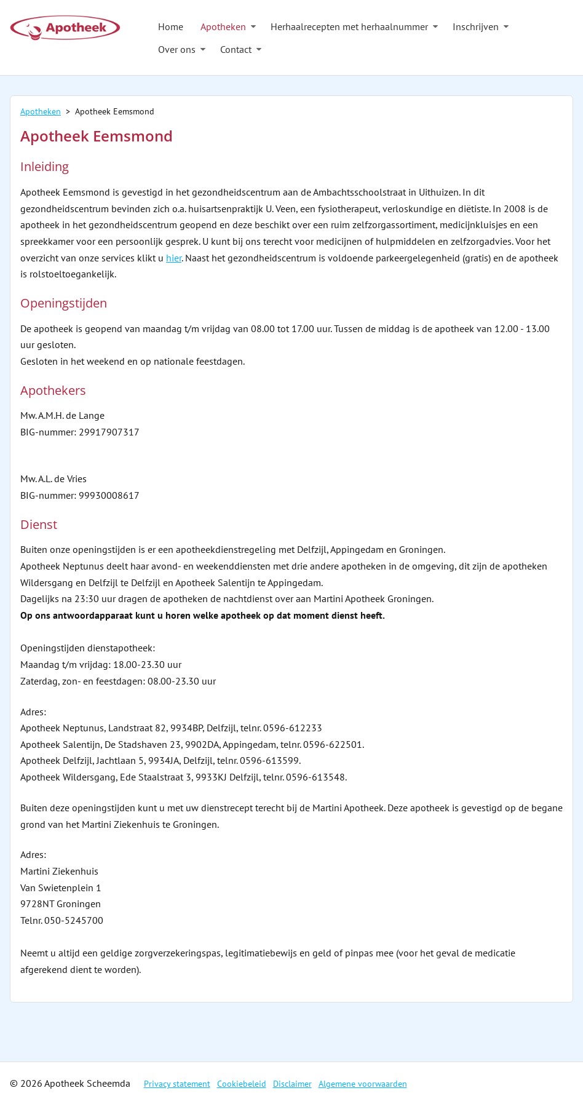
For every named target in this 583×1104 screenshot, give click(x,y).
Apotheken (223, 26)
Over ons (177, 49)
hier (173, 258)
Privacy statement (177, 1083)
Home (170, 26)
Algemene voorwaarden (363, 1083)
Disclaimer (292, 1083)
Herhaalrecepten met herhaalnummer (349, 26)
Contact (236, 49)
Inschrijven (476, 26)
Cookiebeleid (241, 1083)
